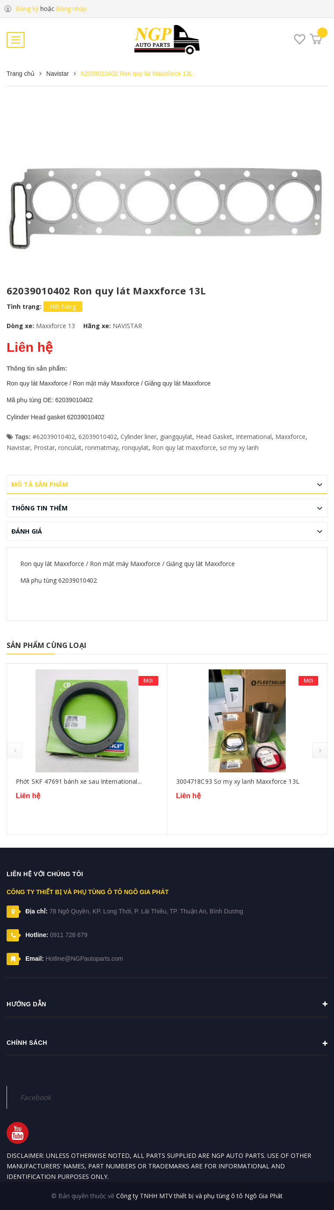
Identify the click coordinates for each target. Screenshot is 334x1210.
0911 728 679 (69, 934)
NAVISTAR (127, 326)
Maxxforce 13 (55, 326)
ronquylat (135, 447)
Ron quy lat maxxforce (184, 447)
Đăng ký (27, 8)
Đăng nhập (71, 8)
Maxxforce (290, 436)
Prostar (44, 447)
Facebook (35, 1097)
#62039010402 (53, 436)
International (254, 436)
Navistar (18, 447)
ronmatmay (101, 447)
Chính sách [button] (167, 1043)
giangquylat (176, 436)
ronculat (70, 447)
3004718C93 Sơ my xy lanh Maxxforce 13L (237, 781)
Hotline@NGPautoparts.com (84, 958)
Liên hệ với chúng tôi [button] (45, 873)
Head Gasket (214, 436)
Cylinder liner (138, 436)
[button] (167, 1077)
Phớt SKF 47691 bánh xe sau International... (79, 781)
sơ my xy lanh (239, 447)
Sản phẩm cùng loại (46, 645)
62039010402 (97, 436)
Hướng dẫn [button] (167, 1004)
